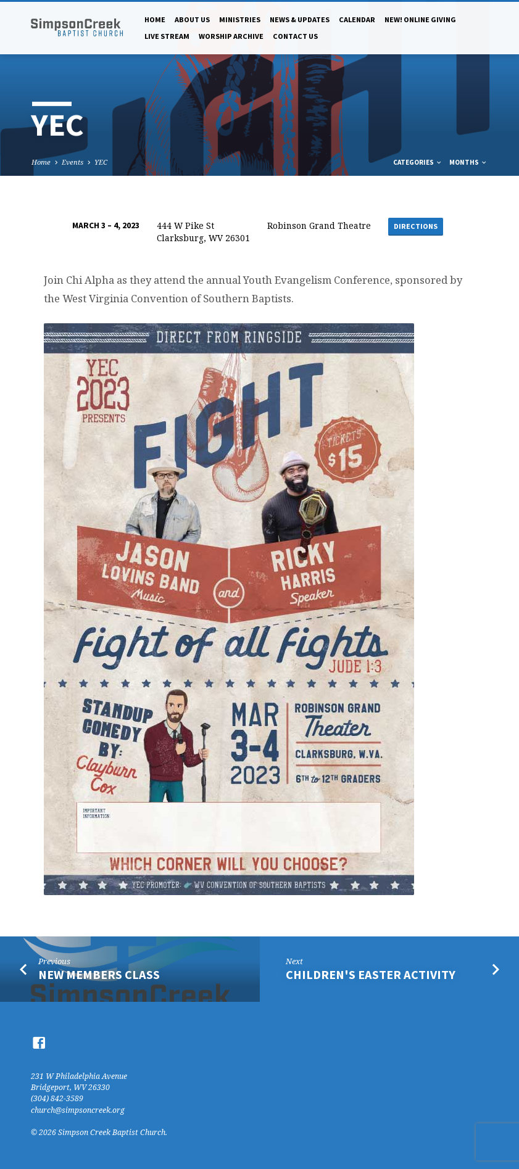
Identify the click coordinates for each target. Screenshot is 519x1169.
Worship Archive (231, 36)
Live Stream (166, 36)
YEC (100, 162)
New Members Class (99, 975)
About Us (192, 19)
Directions (416, 226)
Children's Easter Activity (370, 975)
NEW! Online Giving (420, 19)
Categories (417, 162)
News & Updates (300, 19)
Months (468, 162)
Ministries (239, 19)
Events (72, 162)
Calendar (357, 19)
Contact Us (295, 36)
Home (154, 19)
